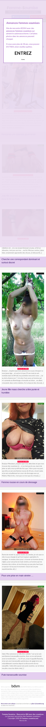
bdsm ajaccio (33, 697)
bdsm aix (30, 691)
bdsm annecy (20, 695)
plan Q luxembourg (37, 703)
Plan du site (23, 720)
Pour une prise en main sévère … (17, 575)
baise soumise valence (23, 693)
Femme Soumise (8, 714)
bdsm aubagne (11, 693)
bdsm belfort (24, 687)
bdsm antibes (25, 697)
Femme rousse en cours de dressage (19, 482)
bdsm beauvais (11, 689)
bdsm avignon (14, 698)
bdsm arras (31, 687)
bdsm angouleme (23, 698)
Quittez (23, 59)
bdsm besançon (16, 697)
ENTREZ (23, 53)
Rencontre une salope (8, 703)
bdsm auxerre (39, 687)
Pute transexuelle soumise (13, 674)
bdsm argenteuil (6, 687)
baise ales (4, 689)
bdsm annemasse (13, 691)
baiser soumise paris (23, 689)
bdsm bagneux (36, 695)
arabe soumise (11, 695)
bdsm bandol (33, 689)
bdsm (15, 686)
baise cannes (23, 691)
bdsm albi (8, 697)
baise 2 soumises (35, 693)
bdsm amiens (28, 695)
